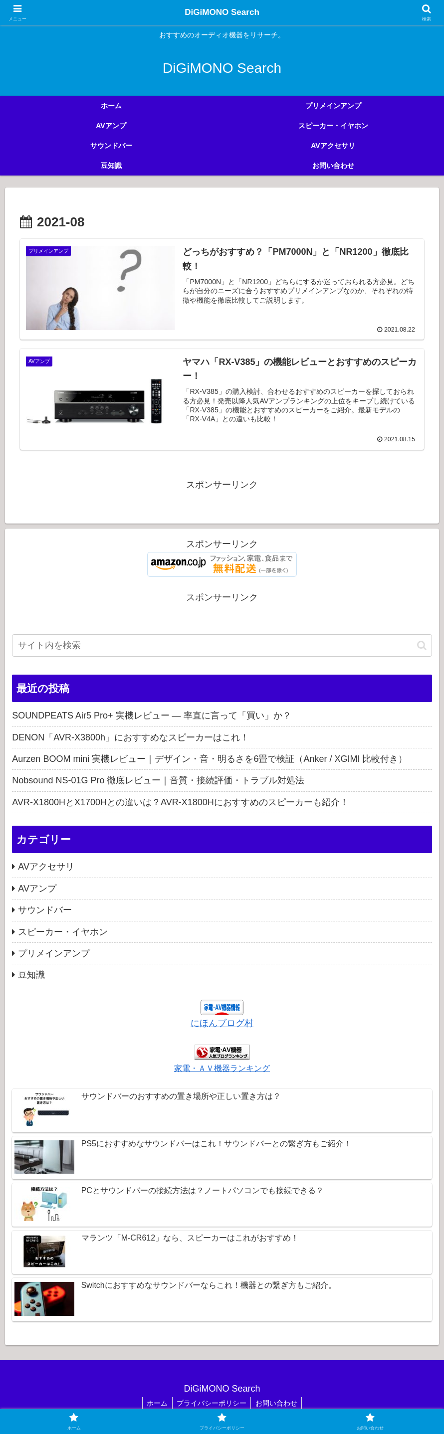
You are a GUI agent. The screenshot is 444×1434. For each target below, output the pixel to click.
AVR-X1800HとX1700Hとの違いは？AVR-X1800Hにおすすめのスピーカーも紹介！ (180, 802)
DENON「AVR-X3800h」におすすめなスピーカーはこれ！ (130, 737)
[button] (422, 645)
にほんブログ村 (222, 1023)
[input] (222, 645)
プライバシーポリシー (211, 1403)
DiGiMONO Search (222, 12)
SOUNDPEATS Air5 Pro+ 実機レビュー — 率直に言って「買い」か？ (151, 716)
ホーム (155, 1403)
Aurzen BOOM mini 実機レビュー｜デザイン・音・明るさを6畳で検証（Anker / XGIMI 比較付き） (209, 759)
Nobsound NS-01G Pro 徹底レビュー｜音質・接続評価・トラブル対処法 (158, 781)
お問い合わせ (278, 1403)
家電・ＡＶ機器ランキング (222, 1068)
